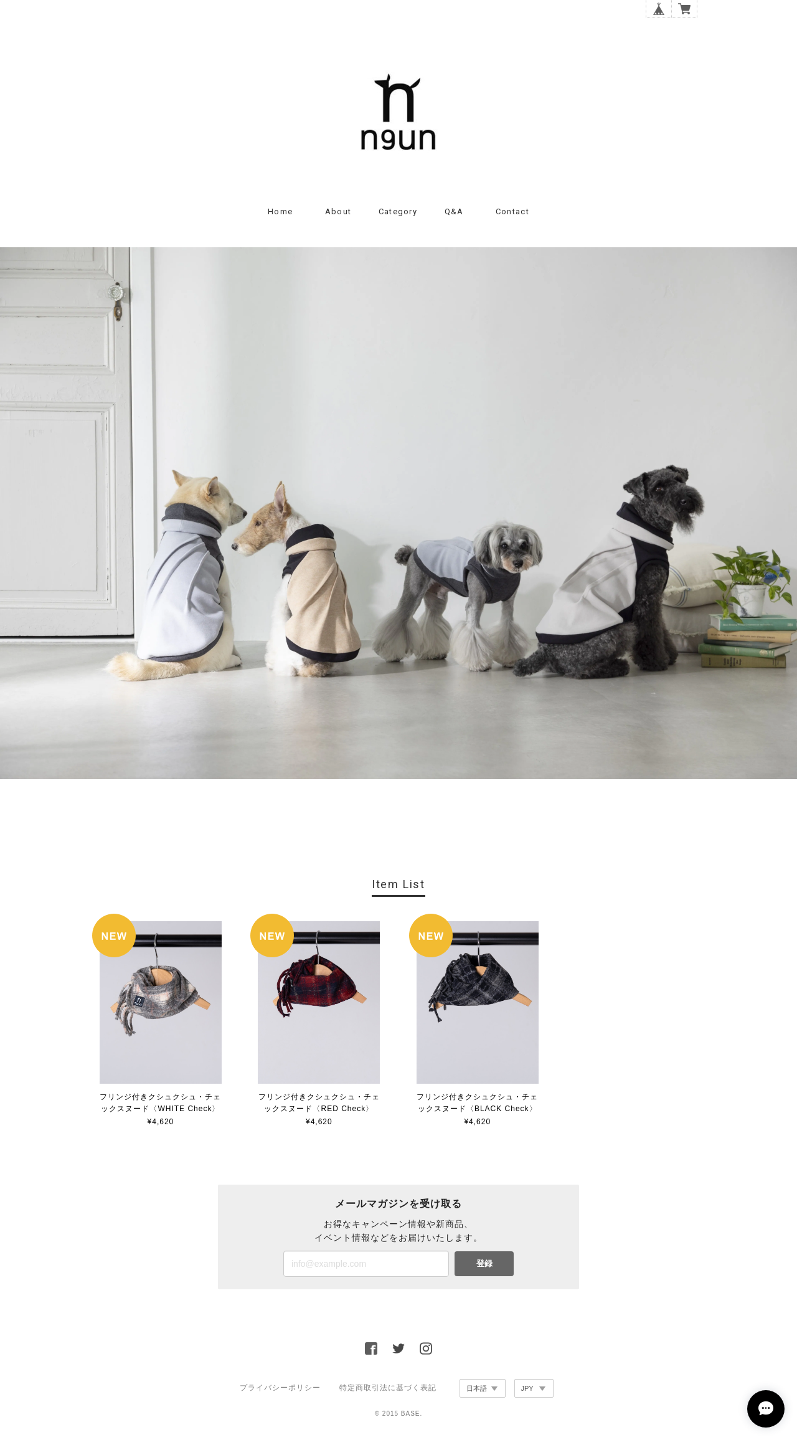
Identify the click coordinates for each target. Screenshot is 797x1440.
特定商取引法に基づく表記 (387, 1387)
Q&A (454, 211)
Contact (512, 211)
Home (280, 211)
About (338, 211)
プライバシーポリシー (280, 1387)
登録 (484, 1263)
